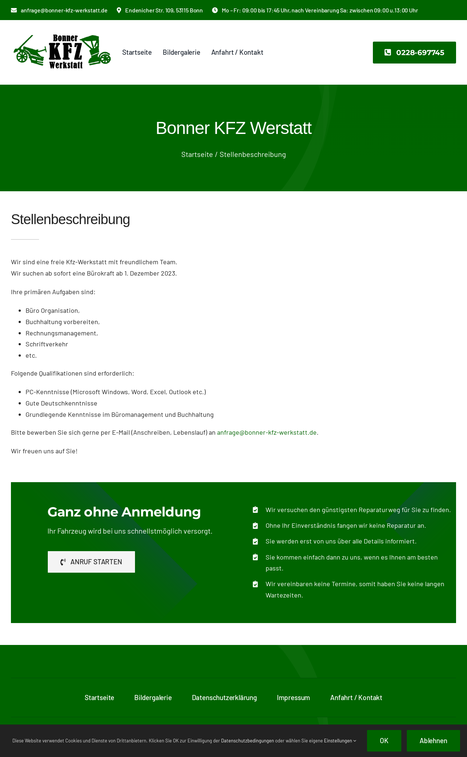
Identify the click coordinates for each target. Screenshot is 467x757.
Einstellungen (340, 740)
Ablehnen (433, 740)
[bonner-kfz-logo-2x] (62, 31)
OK (384, 740)
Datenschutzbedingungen (247, 740)
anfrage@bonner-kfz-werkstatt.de (267, 432)
